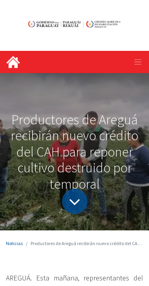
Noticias (14, 243)
